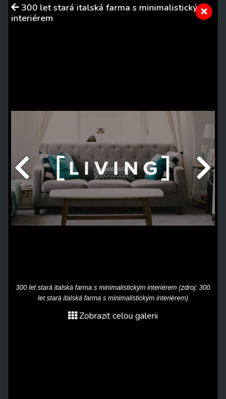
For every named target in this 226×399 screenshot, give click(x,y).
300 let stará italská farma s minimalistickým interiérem (108, 13)
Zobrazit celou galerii (113, 316)
